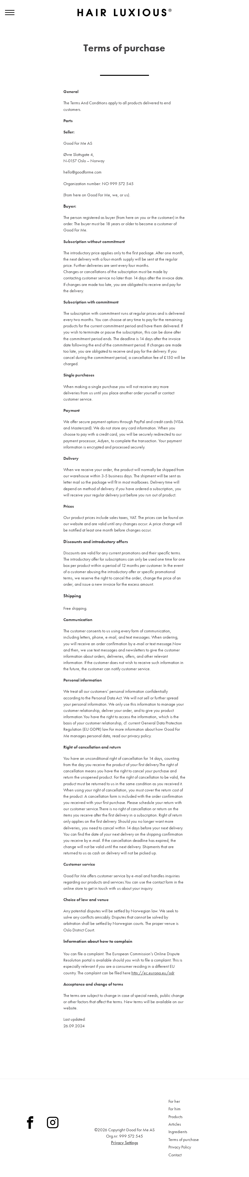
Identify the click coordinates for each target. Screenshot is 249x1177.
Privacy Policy (179, 1147)
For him (174, 1109)
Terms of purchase (183, 1139)
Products (175, 1116)
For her (174, 1101)
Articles (174, 1124)
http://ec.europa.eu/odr (152, 982)
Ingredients (177, 1131)
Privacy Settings (124, 1142)
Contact (175, 1155)
